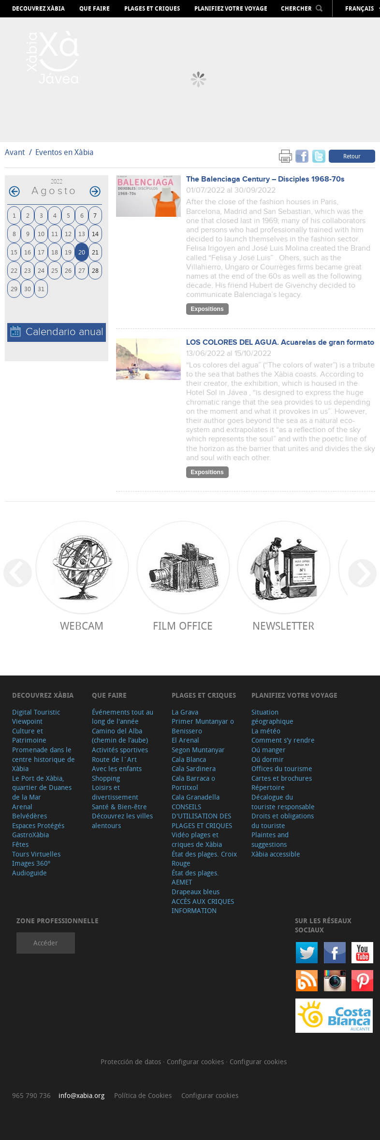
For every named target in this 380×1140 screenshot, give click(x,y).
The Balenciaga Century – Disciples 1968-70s (265, 179)
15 (14, 252)
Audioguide (29, 872)
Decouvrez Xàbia (38, 9)
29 (14, 288)
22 (14, 270)
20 (81, 252)
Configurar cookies (196, 1061)
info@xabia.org (81, 1095)
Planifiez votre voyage (230, 9)
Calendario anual (56, 332)
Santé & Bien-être (119, 806)
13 (81, 233)
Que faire (94, 9)
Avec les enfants (117, 768)
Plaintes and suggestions (270, 839)
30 (27, 288)
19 (68, 252)
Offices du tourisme (281, 768)
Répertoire (268, 787)
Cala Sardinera (194, 768)
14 (95, 233)
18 (54, 252)
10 (41, 233)
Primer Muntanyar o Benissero (203, 726)
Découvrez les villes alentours (122, 820)
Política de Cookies (143, 1095)
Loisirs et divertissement (115, 792)
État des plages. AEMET (195, 877)
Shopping (106, 778)
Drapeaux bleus (195, 891)
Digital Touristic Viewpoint (36, 716)
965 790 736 (31, 1095)
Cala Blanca (189, 759)
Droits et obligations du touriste (282, 820)
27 (81, 270)
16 (27, 252)
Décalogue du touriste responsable (283, 801)
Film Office (183, 626)
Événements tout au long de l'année (122, 716)
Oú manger (268, 749)
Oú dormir (267, 759)
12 (68, 233)
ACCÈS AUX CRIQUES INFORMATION (203, 906)
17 (41, 252)
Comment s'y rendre (283, 740)
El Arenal (185, 740)
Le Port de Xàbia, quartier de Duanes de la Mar (42, 788)
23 (27, 270)
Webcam (81, 626)
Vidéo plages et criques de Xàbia (197, 839)
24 (41, 270)
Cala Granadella (195, 797)
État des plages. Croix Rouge (204, 858)
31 (41, 288)
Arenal (22, 806)
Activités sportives (120, 749)
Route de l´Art (114, 759)
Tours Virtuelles (36, 854)
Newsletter (283, 626)
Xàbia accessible (275, 854)
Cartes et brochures (281, 778)
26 (68, 270)
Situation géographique (272, 716)
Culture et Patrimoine (29, 735)
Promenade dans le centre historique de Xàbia (43, 759)
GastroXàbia (30, 834)
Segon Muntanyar (198, 749)
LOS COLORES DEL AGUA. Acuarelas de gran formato (280, 342)
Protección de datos (132, 1061)
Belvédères (29, 815)
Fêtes (20, 844)
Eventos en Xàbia (64, 152)
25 (54, 270)
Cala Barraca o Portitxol (193, 783)
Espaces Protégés (38, 825)
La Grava (185, 712)
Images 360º (31, 863)
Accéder (45, 942)
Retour (352, 156)
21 (95, 252)
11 (54, 233)
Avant (15, 152)
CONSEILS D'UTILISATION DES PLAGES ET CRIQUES (202, 816)
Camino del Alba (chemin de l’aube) (120, 735)
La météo (265, 730)
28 (95, 270)
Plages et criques (152, 9)
